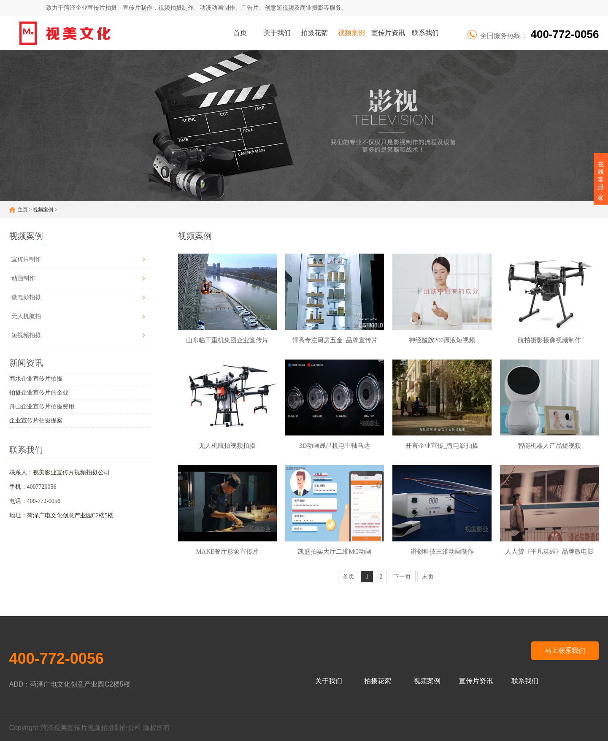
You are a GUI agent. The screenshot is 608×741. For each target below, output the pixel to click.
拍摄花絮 (314, 32)
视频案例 (351, 32)
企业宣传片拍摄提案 (35, 420)
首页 (240, 32)
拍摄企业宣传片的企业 (38, 392)
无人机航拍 (26, 316)
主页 (23, 210)
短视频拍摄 (26, 335)
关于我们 (277, 32)
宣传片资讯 (388, 32)
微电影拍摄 (26, 297)
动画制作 (23, 278)
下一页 (402, 576)
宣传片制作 (26, 259)
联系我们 (425, 32)
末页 (428, 576)
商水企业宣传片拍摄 (35, 379)
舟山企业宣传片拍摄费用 (41, 406)
